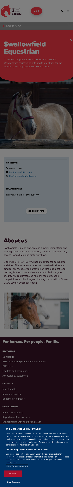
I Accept (12, 476)
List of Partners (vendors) (17, 468)
